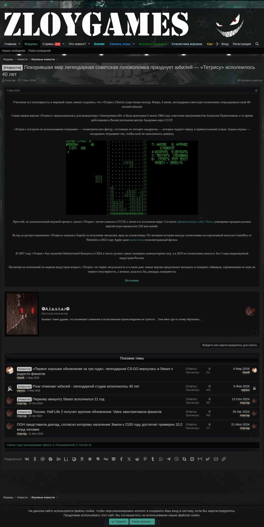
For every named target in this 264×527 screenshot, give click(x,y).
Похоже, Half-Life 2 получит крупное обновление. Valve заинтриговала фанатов (97, 412)
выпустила (137, 239)
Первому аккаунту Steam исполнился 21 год (68, 399)
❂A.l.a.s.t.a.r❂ (56, 309)
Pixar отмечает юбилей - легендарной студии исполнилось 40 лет (86, 386)
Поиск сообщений (39, 50)
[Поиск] (257, 44)
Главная (10, 44)
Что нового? (77, 44)
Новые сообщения (13, 50)
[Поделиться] (256, 90)
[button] (19, 44)
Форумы (31, 44)
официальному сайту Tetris (194, 221)
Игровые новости (251, 80)
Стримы (51, 44)
